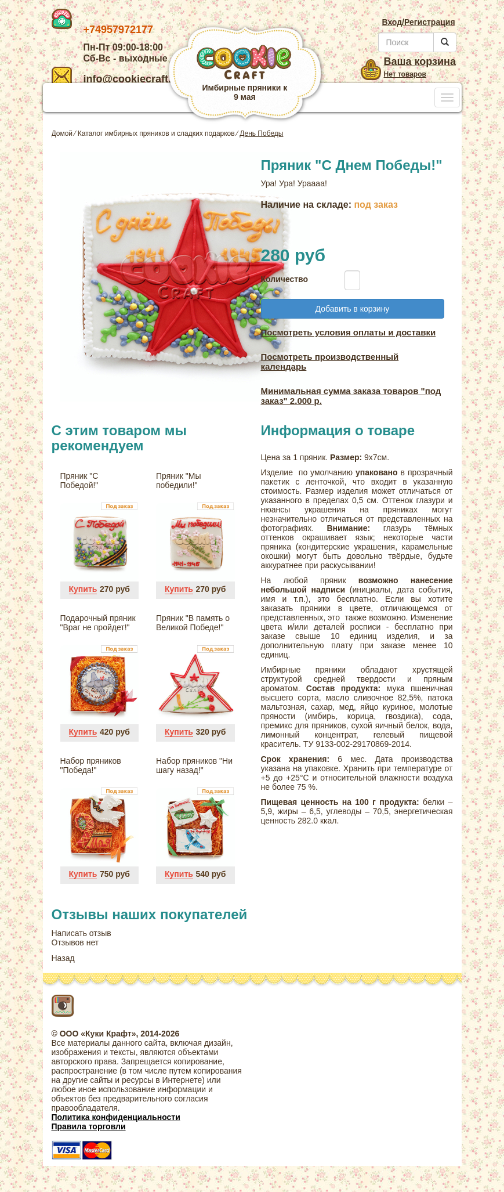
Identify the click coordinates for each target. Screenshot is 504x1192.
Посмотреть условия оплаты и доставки (348, 332)
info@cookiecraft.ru (117, 79)
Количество (282, 279)
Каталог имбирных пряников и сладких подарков (156, 133)
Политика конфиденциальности (116, 1117)
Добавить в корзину (353, 308)
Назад (63, 958)
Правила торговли (89, 1126)
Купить (83, 589)
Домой (62, 133)
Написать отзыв (81, 933)
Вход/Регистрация (418, 22)
